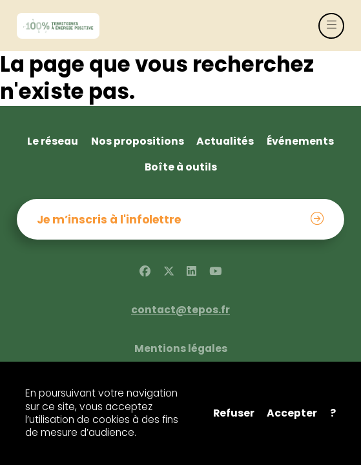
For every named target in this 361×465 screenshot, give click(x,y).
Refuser (233, 413)
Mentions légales (180, 348)
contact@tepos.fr (180, 310)
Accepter (292, 413)
